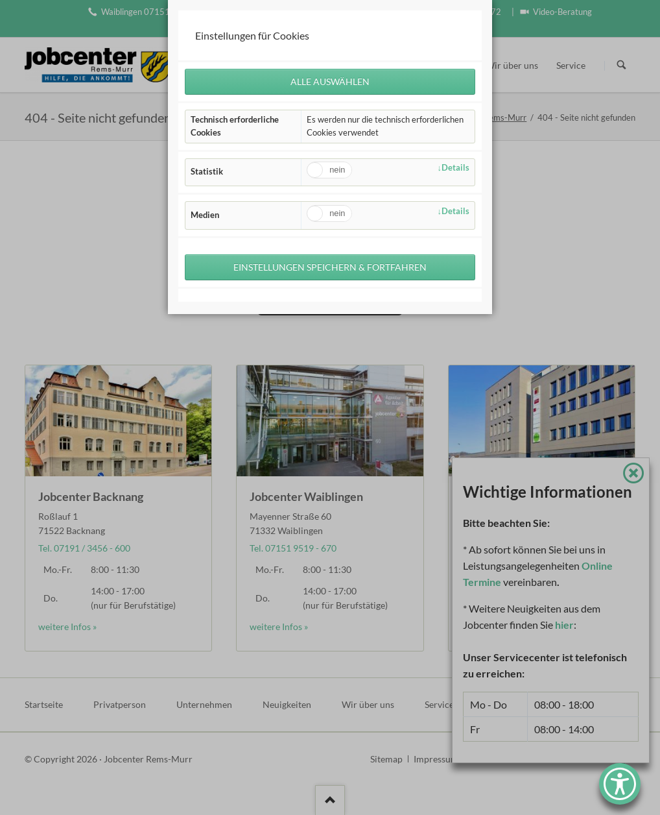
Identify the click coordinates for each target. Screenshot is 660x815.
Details (455, 167)
